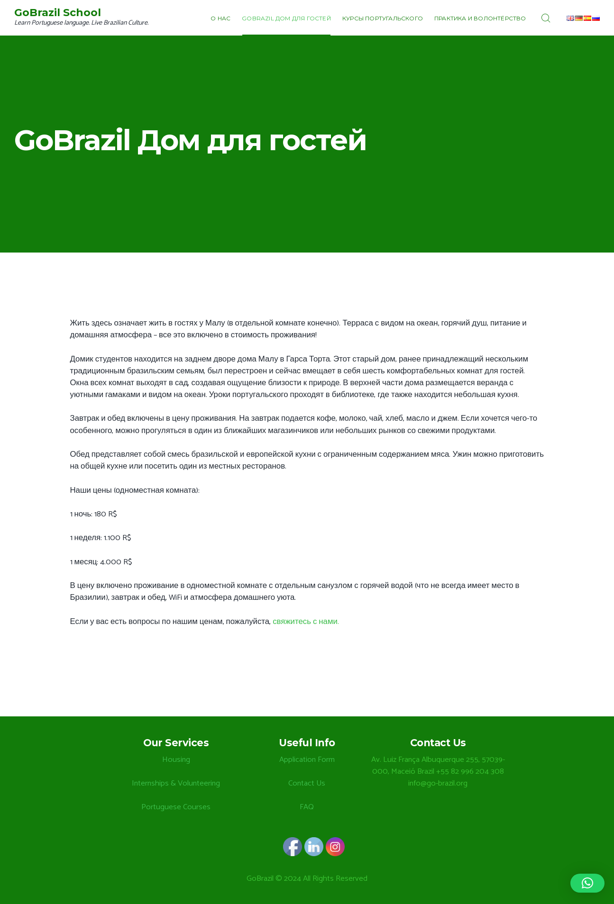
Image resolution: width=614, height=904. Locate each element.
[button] (587, 883)
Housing (176, 759)
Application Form (307, 759)
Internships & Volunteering (176, 783)
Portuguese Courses (176, 807)
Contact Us (306, 783)
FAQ (307, 807)
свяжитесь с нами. (306, 621)
